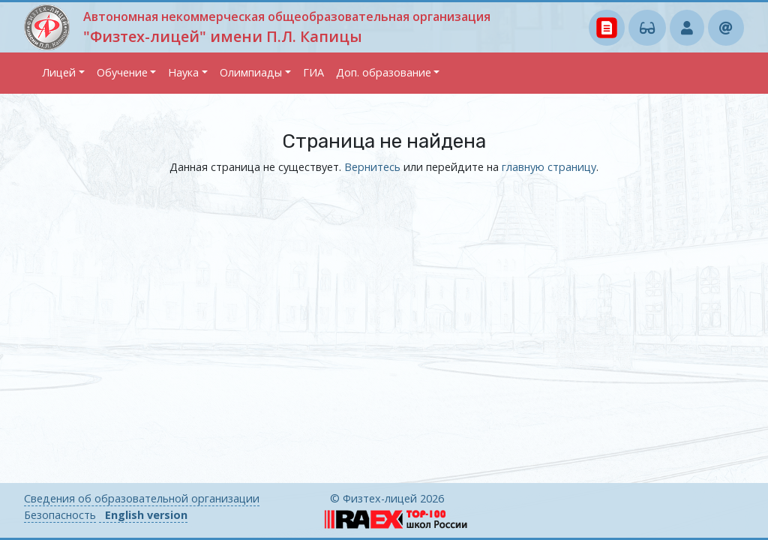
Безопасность (60, 515)
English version (146, 515)
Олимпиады (251, 72)
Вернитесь (372, 167)
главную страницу (549, 167)
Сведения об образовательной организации (142, 498)
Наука (183, 72)
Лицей (59, 72)
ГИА (313, 72)
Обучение (122, 72)
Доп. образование (383, 72)
